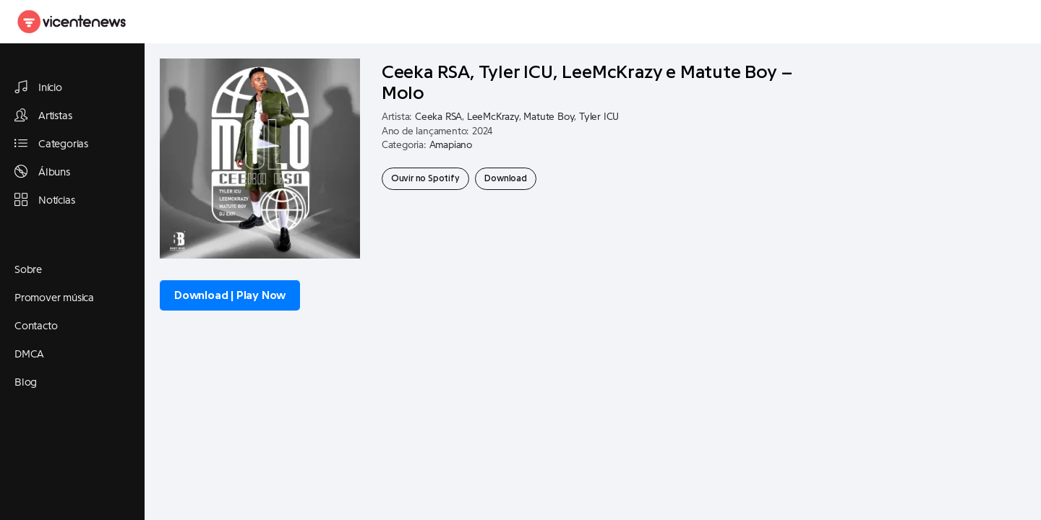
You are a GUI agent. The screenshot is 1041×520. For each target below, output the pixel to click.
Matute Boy (548, 117)
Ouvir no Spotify (425, 178)
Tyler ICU (599, 117)
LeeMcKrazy (493, 117)
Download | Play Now (230, 295)
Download (505, 178)
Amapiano (450, 145)
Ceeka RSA (438, 117)
